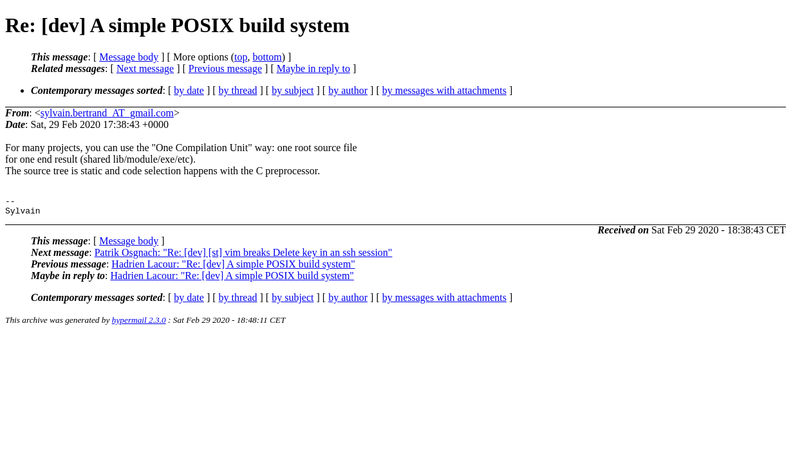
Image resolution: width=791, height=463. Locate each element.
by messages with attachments (444, 90)
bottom (266, 56)
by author (348, 90)
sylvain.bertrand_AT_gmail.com (107, 112)
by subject (292, 90)
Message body (128, 56)
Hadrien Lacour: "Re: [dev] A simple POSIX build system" (233, 267)
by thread (238, 90)
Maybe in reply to (313, 68)
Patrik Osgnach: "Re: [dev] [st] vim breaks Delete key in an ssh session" (244, 256)
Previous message (225, 68)
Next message (145, 68)
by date (189, 90)
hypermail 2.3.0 (139, 324)
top (240, 56)
